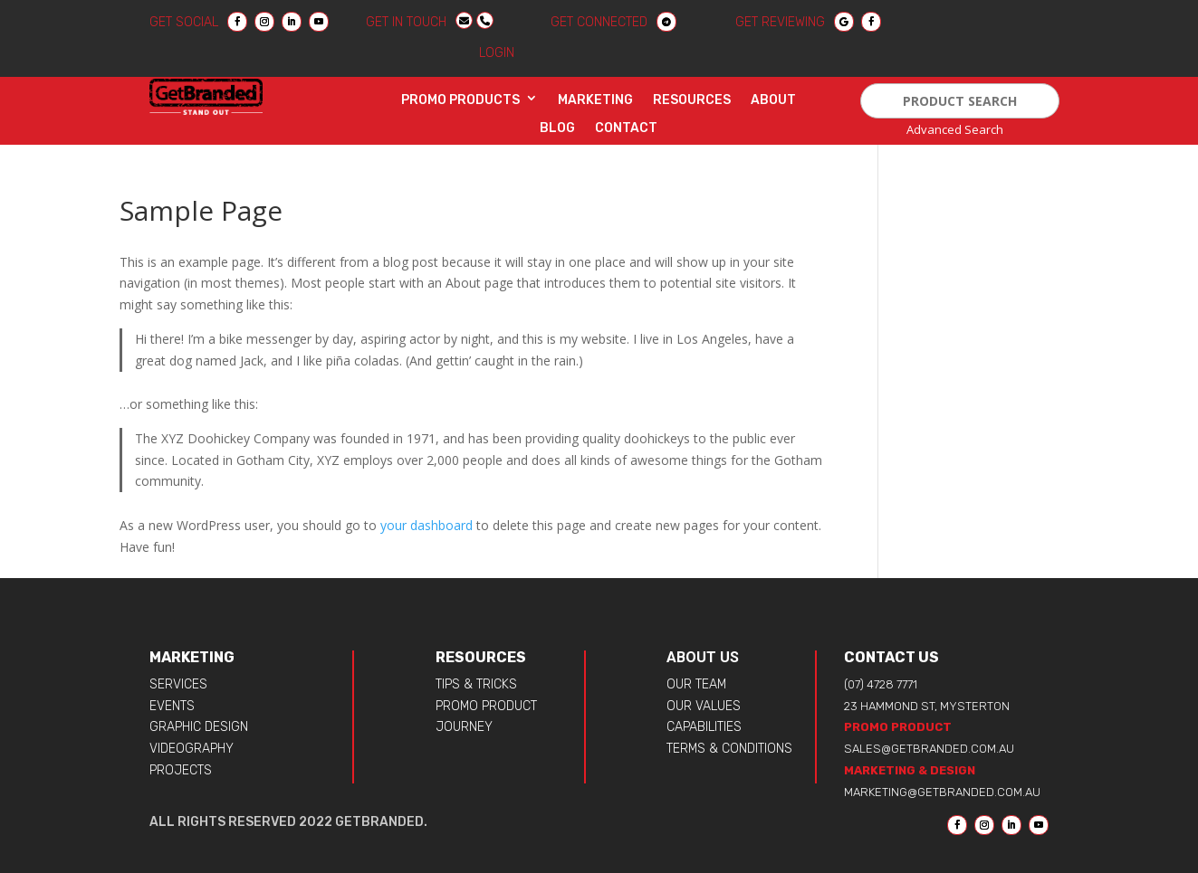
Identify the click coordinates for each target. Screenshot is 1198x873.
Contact (626, 128)
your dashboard (426, 525)
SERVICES (178, 684)
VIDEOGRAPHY (191, 748)
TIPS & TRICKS (476, 684)
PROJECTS (180, 770)
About (773, 100)
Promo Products (460, 100)
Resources (692, 100)
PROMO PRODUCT (486, 706)
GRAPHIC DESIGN (198, 727)
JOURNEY (464, 727)
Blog (557, 128)
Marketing (595, 100)
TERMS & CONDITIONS (729, 748)
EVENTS (172, 706)
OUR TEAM (696, 684)
